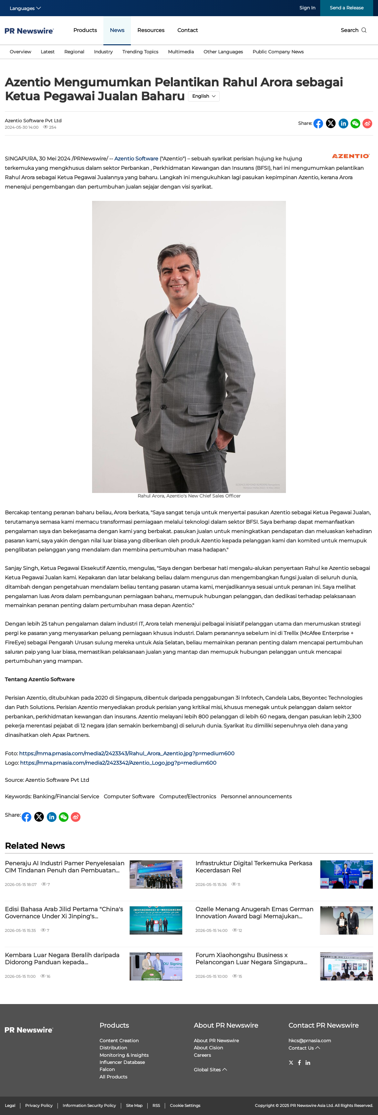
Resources (150, 30)
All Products (113, 1077)
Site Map (134, 1105)
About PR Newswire (226, 1025)
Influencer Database (122, 1062)
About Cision (208, 1048)
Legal (10, 1105)
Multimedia (181, 52)
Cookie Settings (185, 1105)
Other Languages (223, 52)
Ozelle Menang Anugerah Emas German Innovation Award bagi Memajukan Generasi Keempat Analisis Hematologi (254, 913)
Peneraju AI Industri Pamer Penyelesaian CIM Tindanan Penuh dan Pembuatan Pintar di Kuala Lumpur (64, 867)
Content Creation (119, 1041)
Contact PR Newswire (324, 1025)
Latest (48, 52)
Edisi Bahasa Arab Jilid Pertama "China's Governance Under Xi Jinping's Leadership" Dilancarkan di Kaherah (64, 913)
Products (85, 30)
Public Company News (278, 52)
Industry (103, 52)
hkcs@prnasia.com (310, 1041)
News (117, 30)
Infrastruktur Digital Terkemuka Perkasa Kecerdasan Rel (253, 867)
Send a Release (346, 8)
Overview (20, 52)
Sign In (307, 8)
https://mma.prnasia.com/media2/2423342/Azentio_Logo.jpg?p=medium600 (118, 763)
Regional (74, 52)
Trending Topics (140, 52)
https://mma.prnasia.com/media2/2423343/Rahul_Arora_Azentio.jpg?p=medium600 (127, 753)
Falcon (107, 1069)
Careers (202, 1055)
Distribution (113, 1048)
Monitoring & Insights (124, 1055)
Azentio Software (136, 159)
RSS (156, 1105)
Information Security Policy (89, 1105)
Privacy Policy (39, 1105)
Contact (187, 30)
